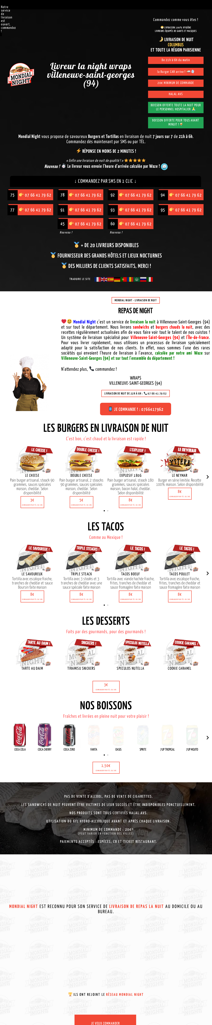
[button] (32, 502)
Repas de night (135, 311)
